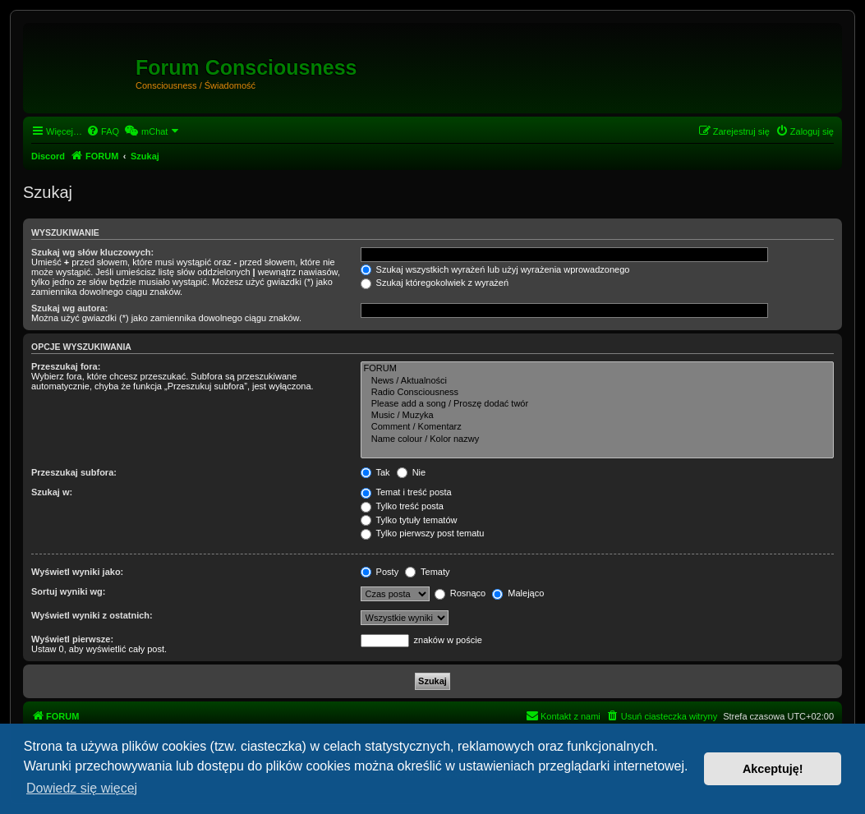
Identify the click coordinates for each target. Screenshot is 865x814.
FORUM (597, 369)
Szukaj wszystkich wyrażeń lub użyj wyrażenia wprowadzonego (495, 269)
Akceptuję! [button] (773, 768)
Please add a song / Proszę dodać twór (597, 404)
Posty (380, 572)
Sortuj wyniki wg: (68, 591)
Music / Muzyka (597, 415)
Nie (411, 472)
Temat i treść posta (406, 492)
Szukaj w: (51, 492)
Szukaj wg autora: (69, 308)
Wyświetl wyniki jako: (77, 572)
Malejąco (518, 593)
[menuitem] (102, 131)
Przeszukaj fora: (65, 366)
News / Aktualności (597, 381)
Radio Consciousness (597, 392)
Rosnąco (460, 593)
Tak (375, 472)
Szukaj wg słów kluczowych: (92, 252)
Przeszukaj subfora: (74, 472)
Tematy (427, 572)
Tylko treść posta (402, 506)
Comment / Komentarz (597, 427)
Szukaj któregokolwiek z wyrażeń (434, 282)
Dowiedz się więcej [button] (81, 788)
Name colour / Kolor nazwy (597, 439)
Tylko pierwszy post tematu (423, 533)
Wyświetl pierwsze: (72, 639)
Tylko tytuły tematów (409, 520)
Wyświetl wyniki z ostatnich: (92, 615)
